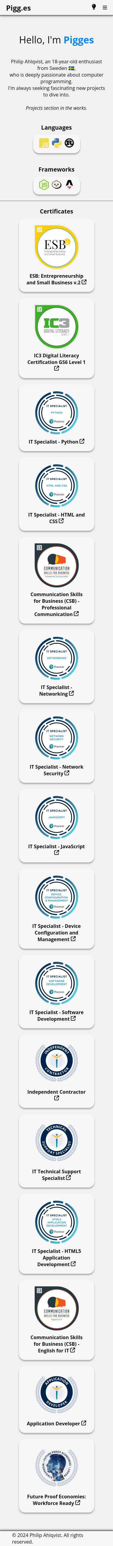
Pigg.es (18, 8)
